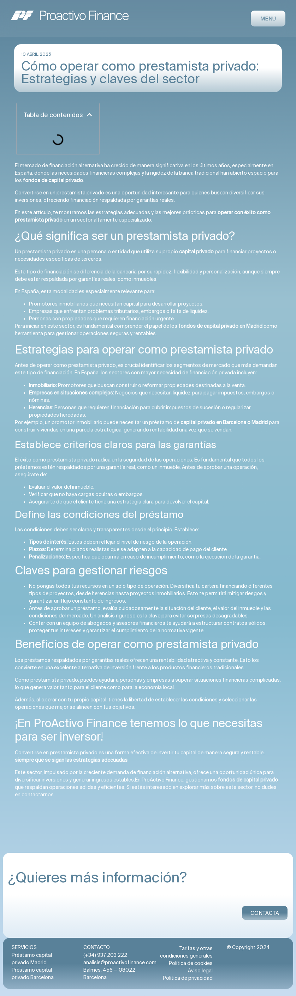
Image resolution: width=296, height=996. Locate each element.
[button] (89, 114)
